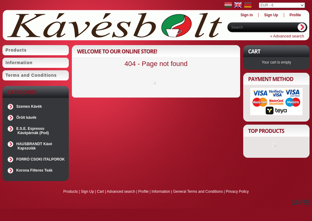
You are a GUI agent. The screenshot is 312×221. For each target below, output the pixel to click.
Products (70, 191)
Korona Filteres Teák (34, 170)
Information (161, 191)
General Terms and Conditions (198, 191)
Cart (100, 191)
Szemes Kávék (29, 106)
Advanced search (121, 191)
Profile (143, 191)
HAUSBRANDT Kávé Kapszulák (34, 146)
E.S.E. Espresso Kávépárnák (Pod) (32, 130)
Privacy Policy (237, 191)
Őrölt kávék (26, 117)
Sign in (246, 15)
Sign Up (87, 191)
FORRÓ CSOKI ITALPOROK (40, 159)
